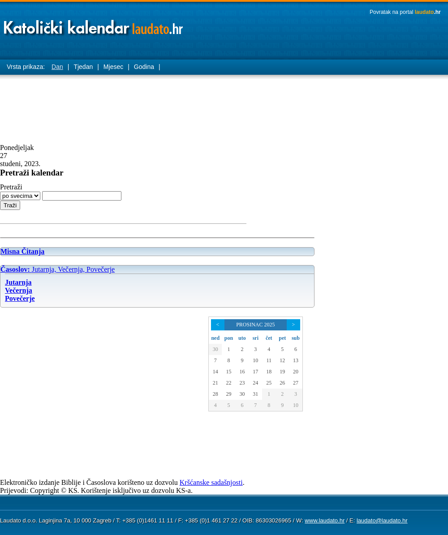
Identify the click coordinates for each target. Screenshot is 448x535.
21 (215, 383)
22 (228, 383)
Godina (144, 66)
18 (268, 371)
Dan (57, 66)
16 (242, 371)
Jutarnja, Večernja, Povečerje (57, 269)
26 (282, 383)
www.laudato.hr (325, 520)
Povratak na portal (405, 12)
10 (255, 360)
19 (282, 371)
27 (295, 383)
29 (228, 394)
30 (215, 349)
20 (295, 371)
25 (268, 383)
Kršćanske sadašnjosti (211, 482)
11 (269, 360)
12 (282, 360)
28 (215, 394)
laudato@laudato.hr (382, 520)
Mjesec (113, 66)
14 (215, 371)
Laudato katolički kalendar (94, 25)
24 (255, 383)
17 (255, 371)
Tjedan (83, 66)
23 (242, 383)
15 (228, 371)
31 (255, 394)
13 (295, 360)
